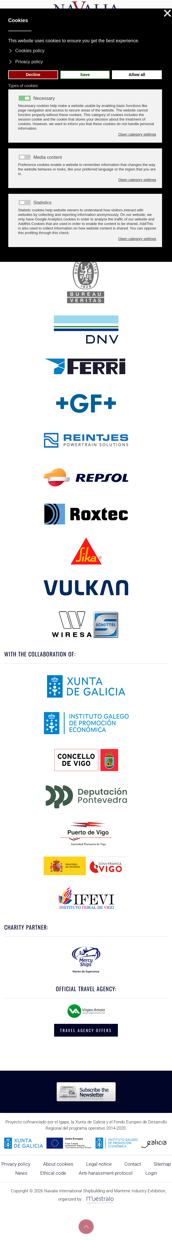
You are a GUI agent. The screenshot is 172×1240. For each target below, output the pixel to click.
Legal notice (99, 1164)
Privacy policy (15, 1164)
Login (151, 1173)
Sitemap (162, 1164)
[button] (86, 1226)
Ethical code (53, 1173)
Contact (132, 1164)
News (21, 1173)
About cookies (58, 1164)
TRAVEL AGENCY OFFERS (86, 1030)
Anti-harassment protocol (106, 1173)
